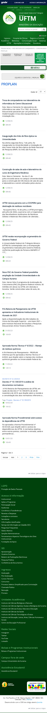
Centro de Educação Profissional (13, 623)
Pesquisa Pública (7, 560)
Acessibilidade (12, 7)
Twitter (4, 636)
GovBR (4, 2)
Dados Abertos (6, 531)
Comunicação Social (29, 41)
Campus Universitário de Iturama (13, 661)
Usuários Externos (8, 554)
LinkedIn (4, 641)
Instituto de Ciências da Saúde (12, 612)
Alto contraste (25, 7)
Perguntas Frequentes (9, 528)
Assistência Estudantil (9, 671)
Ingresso (7, 38)
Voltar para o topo (36, 473)
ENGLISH (43, 35)
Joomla (39, 702)
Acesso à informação (38, 2)
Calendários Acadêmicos (7, 54)
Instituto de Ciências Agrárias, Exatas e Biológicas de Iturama (23, 606)
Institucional (6, 499)
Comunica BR (19, 2)
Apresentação (6, 552)
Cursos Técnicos (7, 579)
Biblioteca (15, 41)
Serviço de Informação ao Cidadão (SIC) (16, 525)
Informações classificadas (10, 522)
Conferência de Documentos (12, 563)
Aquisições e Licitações (22, 43)
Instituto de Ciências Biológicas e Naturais (16, 603)
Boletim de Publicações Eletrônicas (14, 557)
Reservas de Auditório (18, 54)
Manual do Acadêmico (29, 54)
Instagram (5, 633)
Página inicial (6, 48)
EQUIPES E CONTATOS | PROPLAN (29, 76)
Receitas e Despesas (8, 513)
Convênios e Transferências (11, 511)
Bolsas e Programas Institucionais (13, 651)
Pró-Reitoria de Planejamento (23, 48)
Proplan (9, 400)
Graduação (5, 573)
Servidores (5, 519)
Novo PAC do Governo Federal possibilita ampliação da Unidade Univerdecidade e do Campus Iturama (21, 275)
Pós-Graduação (7, 576)
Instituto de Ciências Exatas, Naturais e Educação (19, 609)
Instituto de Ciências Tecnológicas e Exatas (17, 614)
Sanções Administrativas (10, 534)
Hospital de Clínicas (20, 38)
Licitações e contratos (9, 516)
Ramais (29, 699)
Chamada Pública (7, 587)
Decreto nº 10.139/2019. (22, 400)
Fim (37, 457)
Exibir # (38, 91)
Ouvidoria (36, 43)
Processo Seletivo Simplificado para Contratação (19, 584)
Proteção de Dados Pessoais (11, 489)
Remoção (4, 590)
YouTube (4, 638)
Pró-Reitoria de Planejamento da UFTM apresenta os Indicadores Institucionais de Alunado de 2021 (20, 312)
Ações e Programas (8, 502)
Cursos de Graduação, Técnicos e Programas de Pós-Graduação (40, 58)
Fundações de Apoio (9, 542)
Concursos (5, 582)
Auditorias (5, 508)
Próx (31, 457)
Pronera (4, 593)
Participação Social (8, 505)
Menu (35, 67)
